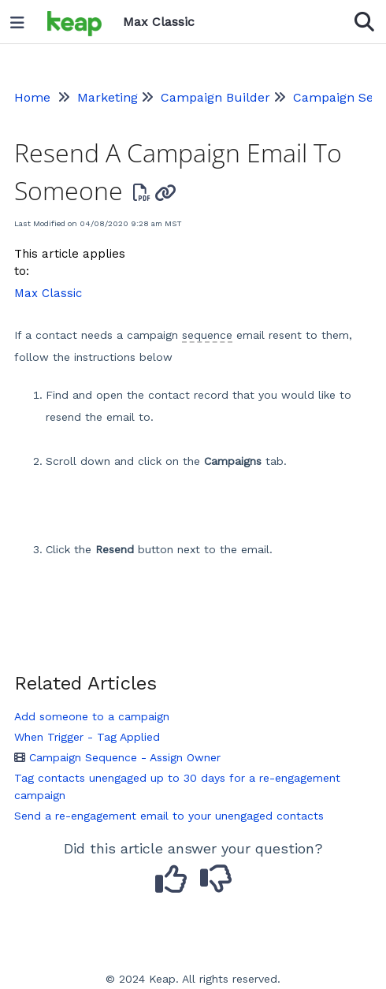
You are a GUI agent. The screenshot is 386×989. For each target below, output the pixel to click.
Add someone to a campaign (91, 716)
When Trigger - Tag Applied (87, 737)
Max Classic (48, 293)
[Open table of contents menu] (23, 19)
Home (32, 97)
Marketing (107, 97)
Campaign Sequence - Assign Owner (117, 757)
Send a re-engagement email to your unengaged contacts (169, 815)
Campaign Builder (215, 97)
